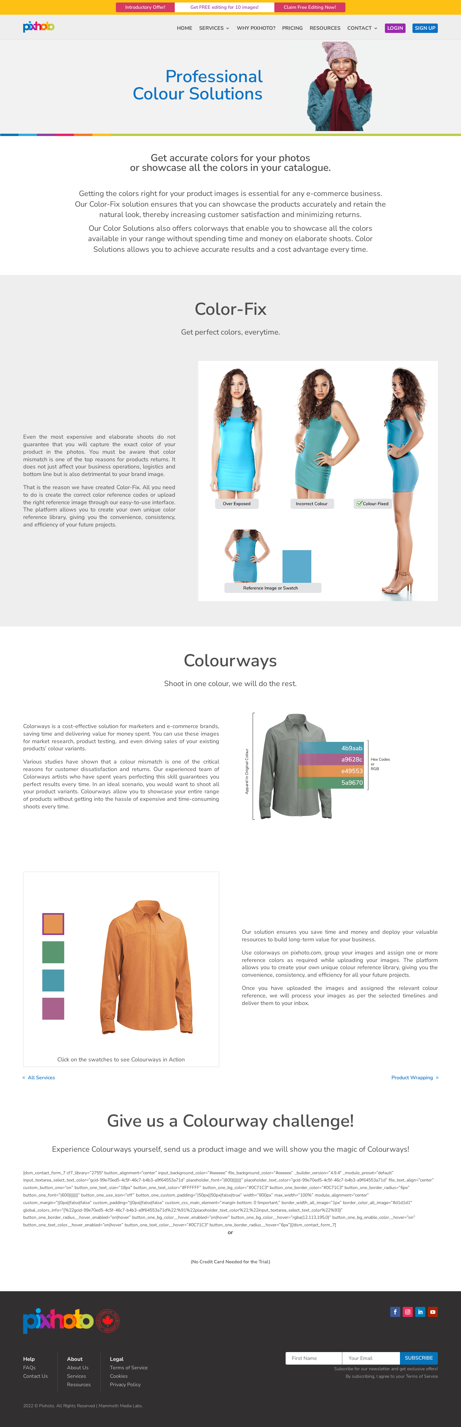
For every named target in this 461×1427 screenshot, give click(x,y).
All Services (41, 1077)
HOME (184, 28)
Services (76, 1376)
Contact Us (35, 1376)
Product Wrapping (412, 1077)
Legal (116, 1359)
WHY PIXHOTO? (256, 28)
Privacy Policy (125, 1384)
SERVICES (211, 28)
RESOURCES (325, 28)
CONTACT (359, 28)
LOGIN (395, 28)
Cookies (119, 1376)
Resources (79, 1384)
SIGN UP (425, 28)
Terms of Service (129, 1367)
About (75, 1359)
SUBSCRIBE (419, 1358)
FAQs (29, 1367)
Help (29, 1359)
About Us (78, 1367)
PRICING (292, 28)
